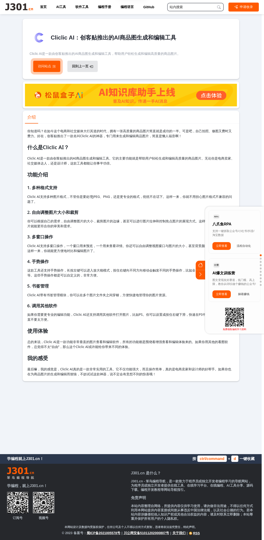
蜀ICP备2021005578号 (103, 533)
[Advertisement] (131, 416)
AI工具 (61, 7)
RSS (194, 533)
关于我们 (179, 533)
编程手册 (104, 7)
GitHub (148, 7)
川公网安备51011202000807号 (146, 533)
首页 (43, 7)
